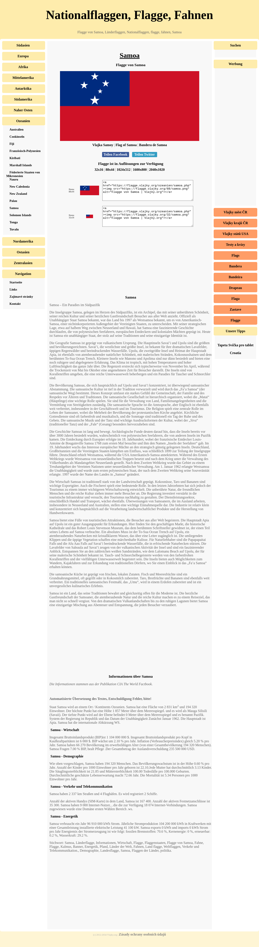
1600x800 (140, 169)
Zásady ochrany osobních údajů (142, 942)
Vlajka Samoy (102, 145)
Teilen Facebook (115, 154)
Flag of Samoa (126, 145)
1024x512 (124, 169)
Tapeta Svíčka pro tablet (236, 345)
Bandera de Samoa (153, 145)
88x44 (110, 169)
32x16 (99, 169)
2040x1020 (157, 169)
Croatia (235, 353)
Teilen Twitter (145, 154)
